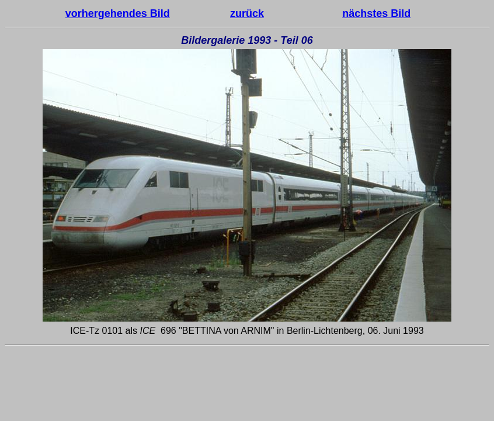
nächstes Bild (376, 13)
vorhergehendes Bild (117, 13)
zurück (247, 13)
